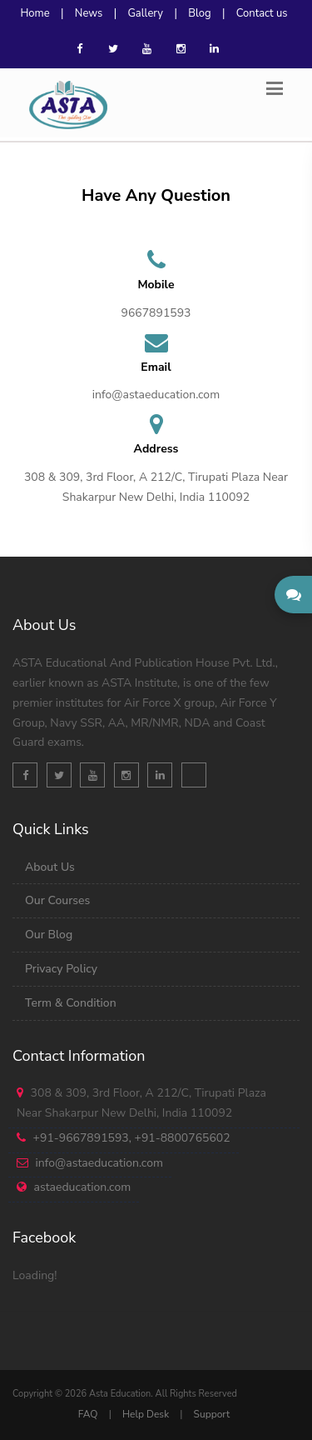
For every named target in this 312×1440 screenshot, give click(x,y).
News (89, 13)
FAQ (88, 1414)
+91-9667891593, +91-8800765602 (131, 1138)
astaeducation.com (82, 1187)
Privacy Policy (61, 969)
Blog (199, 13)
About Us (50, 867)
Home (34, 13)
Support (212, 1414)
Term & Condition (70, 1003)
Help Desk (145, 1414)
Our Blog (48, 934)
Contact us (262, 13)
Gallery (145, 13)
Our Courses (57, 900)
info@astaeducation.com (99, 1163)
